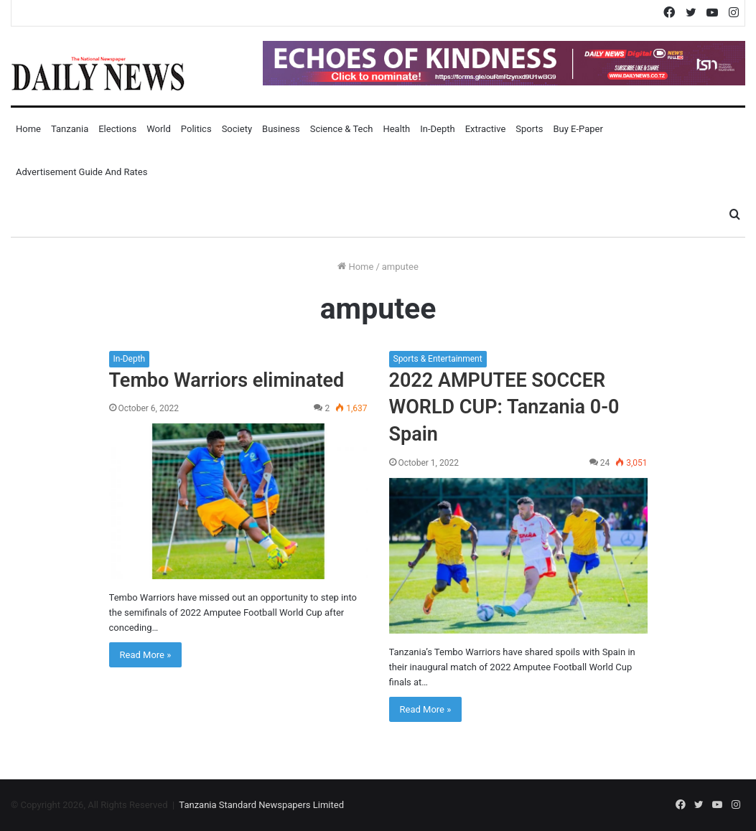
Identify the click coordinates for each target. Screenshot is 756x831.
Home (28, 128)
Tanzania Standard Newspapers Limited (261, 804)
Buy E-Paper (577, 128)
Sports (529, 128)
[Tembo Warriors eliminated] (238, 501)
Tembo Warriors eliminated (227, 380)
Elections (117, 128)
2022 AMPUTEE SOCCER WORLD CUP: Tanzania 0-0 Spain (504, 407)
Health (396, 128)
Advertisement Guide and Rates (81, 171)
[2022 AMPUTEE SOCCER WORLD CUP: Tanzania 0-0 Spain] (518, 556)
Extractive (485, 128)
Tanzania (69, 128)
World (158, 128)
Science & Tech (341, 128)
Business (281, 128)
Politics (196, 128)
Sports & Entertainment (437, 359)
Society (237, 128)
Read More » (146, 654)
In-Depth (437, 128)
